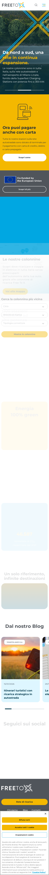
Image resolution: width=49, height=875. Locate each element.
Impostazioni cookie (24, 835)
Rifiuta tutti (24, 820)
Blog (25, 810)
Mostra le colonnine (24, 334)
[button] (23, 306)
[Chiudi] (45, 814)
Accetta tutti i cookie (24, 827)
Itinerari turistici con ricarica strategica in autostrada (18, 694)
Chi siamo (12, 810)
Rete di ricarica (24, 802)
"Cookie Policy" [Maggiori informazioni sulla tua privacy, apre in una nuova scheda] (39, 872)
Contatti (36, 810)
